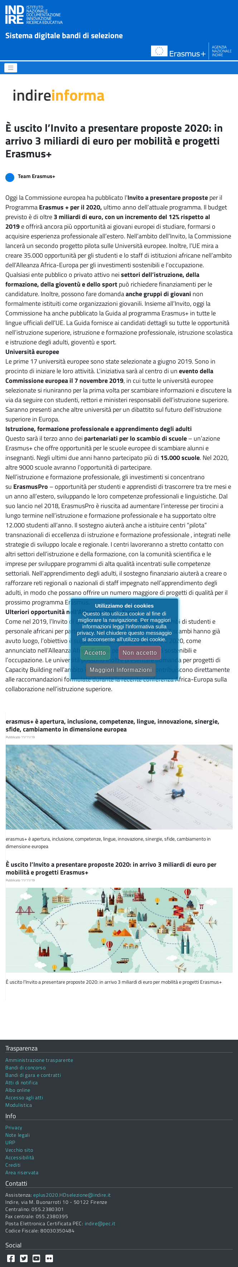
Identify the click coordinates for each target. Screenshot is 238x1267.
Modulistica (18, 1105)
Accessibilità (19, 1157)
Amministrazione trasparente (39, 1060)
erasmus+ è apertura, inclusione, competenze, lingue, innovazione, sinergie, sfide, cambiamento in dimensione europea (112, 725)
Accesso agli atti (24, 1097)
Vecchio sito (19, 1150)
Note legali (17, 1135)
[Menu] (10, 67)
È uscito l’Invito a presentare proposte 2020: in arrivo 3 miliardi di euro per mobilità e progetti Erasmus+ (111, 868)
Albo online (17, 1090)
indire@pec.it (100, 1223)
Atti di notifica (21, 1082)
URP (10, 1142)
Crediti (13, 1165)
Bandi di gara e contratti (33, 1075)
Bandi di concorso (25, 1067)
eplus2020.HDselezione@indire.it (72, 1194)
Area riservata (22, 1172)
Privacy (14, 1127)
